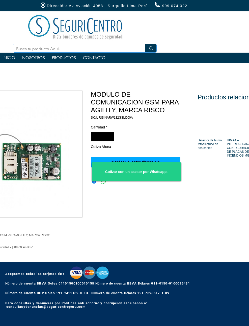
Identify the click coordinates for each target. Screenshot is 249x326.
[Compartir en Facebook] (94, 182)
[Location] (43, 5)
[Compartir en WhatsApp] (104, 182)
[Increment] (110, 136)
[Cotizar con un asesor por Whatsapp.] (136, 171)
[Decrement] (95, 136)
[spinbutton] (102, 136)
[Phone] (157, 4)
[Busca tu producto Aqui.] (75, 49)
